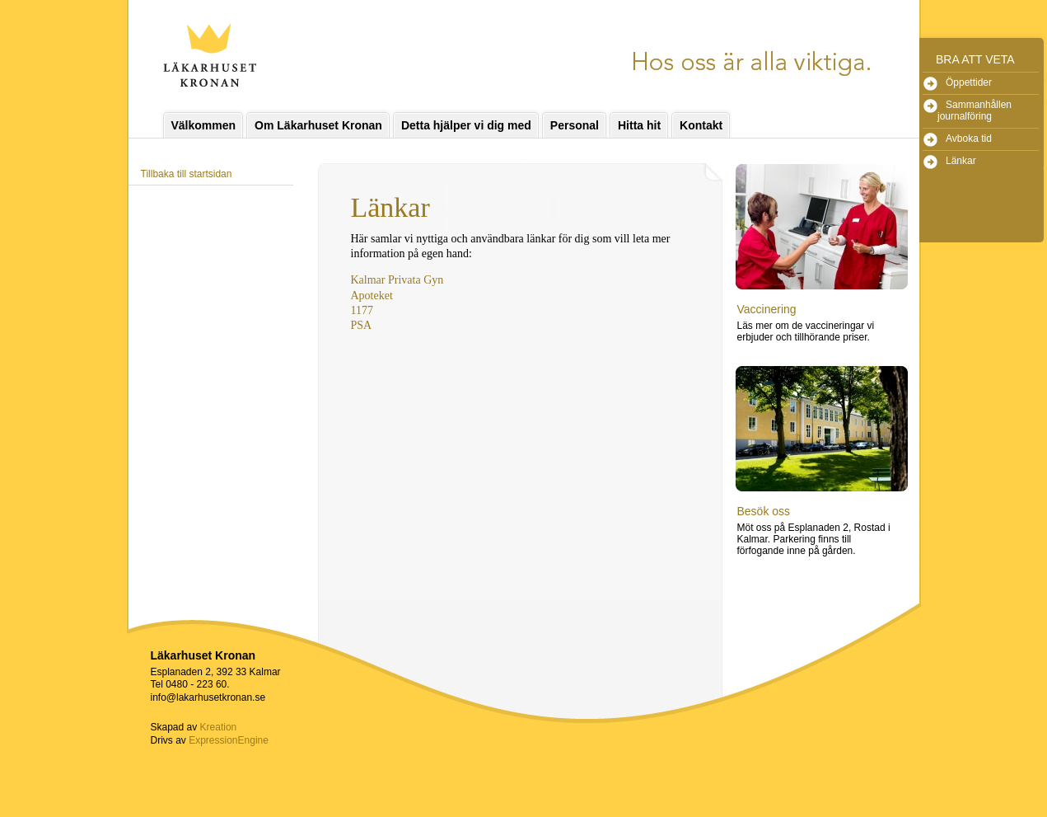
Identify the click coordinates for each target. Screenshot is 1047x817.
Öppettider (969, 82)
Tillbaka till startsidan (186, 174)
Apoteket (372, 295)
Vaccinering (767, 309)
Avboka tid (969, 138)
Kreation (218, 727)
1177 (362, 310)
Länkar (961, 161)
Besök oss (764, 511)
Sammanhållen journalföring (974, 110)
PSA (361, 325)
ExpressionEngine (229, 740)
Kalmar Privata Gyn (397, 280)
